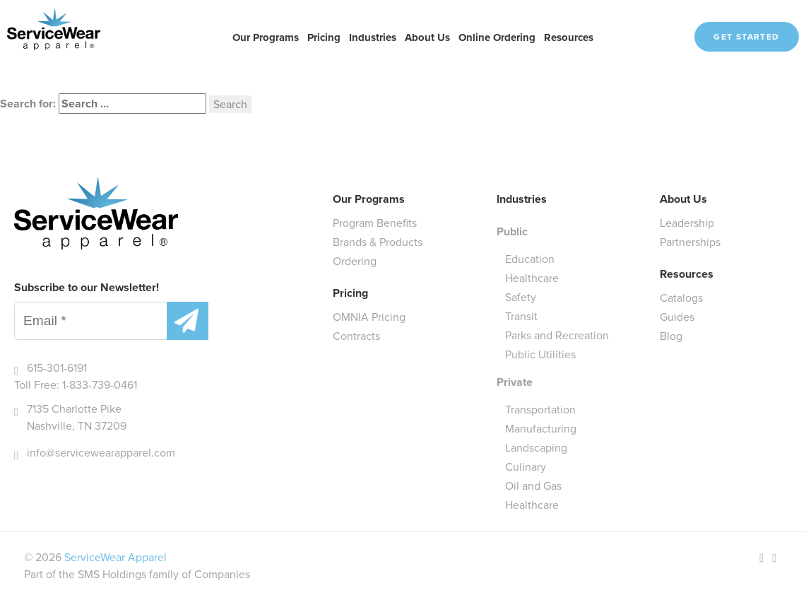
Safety (520, 297)
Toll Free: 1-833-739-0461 (75, 385)
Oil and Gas (533, 486)
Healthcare (532, 278)
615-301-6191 (57, 368)
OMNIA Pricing (369, 317)
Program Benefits (375, 223)
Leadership (687, 223)
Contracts (356, 336)
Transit (521, 316)
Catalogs (681, 298)
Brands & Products (377, 242)
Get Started (746, 36)
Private (515, 382)
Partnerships (690, 242)
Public (512, 231)
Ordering (355, 261)
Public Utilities (540, 354)
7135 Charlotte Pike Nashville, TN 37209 (76, 417)
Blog (671, 336)
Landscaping (536, 448)
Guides (677, 317)
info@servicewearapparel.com (101, 453)
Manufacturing (540, 428)
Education (530, 259)
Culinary (525, 467)
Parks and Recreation (557, 335)
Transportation (540, 409)
